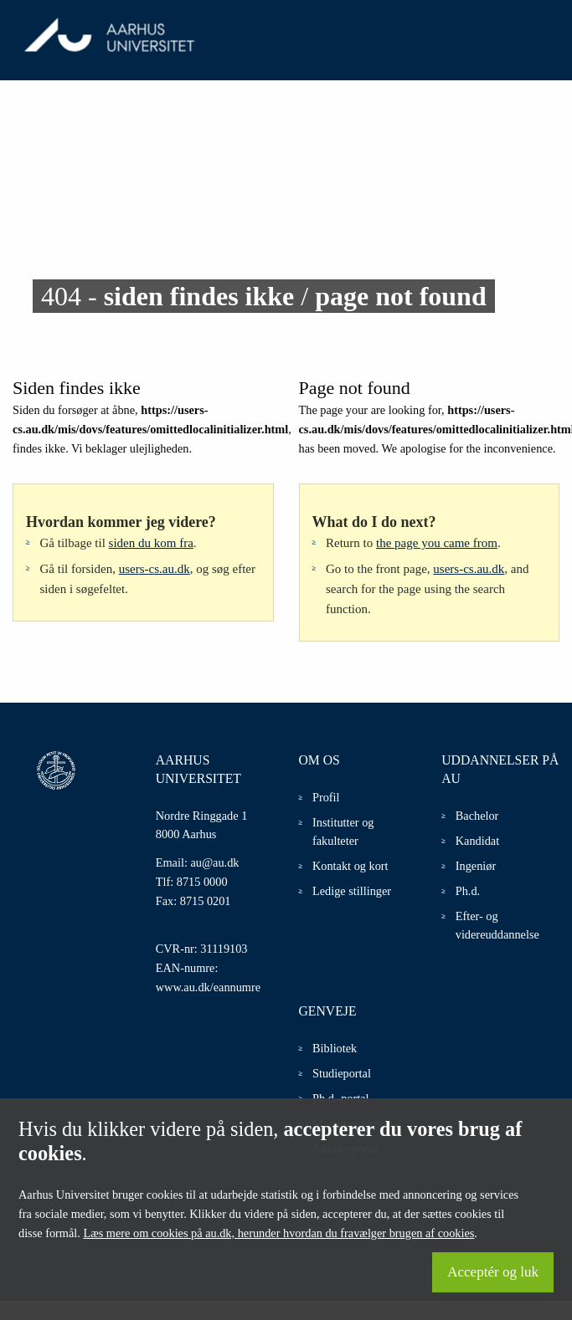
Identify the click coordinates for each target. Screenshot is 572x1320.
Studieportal (341, 1073)
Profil (326, 797)
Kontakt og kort (350, 865)
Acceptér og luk (493, 1272)
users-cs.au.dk (154, 569)
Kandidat (477, 840)
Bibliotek (334, 1048)
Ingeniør (476, 865)
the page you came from (436, 543)
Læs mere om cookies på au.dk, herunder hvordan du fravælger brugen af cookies (278, 1233)
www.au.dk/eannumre (208, 987)
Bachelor (477, 815)
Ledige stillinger (351, 891)
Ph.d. (468, 891)
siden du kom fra (151, 543)
